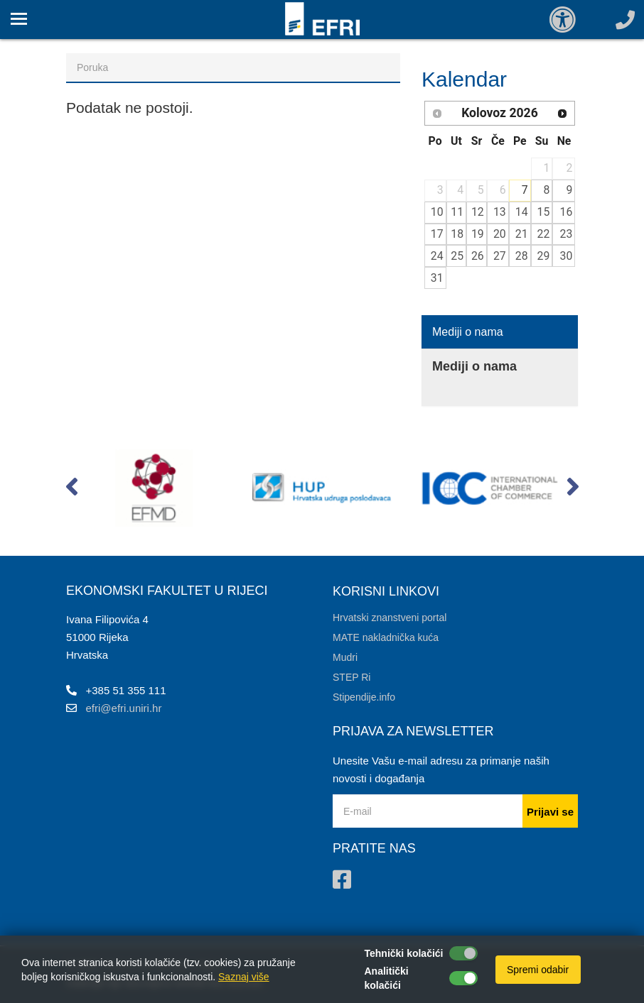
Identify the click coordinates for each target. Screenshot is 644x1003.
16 (566, 212)
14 (521, 212)
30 (566, 256)
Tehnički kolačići (404, 953)
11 (457, 212)
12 (477, 212)
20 (499, 234)
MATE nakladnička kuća (386, 637)
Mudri (345, 657)
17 (437, 234)
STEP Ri (351, 677)
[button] (71, 490)
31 (437, 278)
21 (521, 234)
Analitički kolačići (387, 978)
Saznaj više (243, 976)
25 (457, 256)
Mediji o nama (467, 332)
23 (566, 234)
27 (499, 256)
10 (437, 212)
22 (543, 234)
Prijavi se (550, 812)
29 (543, 256)
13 (499, 212)
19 (477, 234)
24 (437, 256)
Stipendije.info (364, 697)
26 (477, 256)
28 (521, 256)
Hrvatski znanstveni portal (389, 617)
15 (543, 212)
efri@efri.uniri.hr (124, 708)
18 (457, 234)
